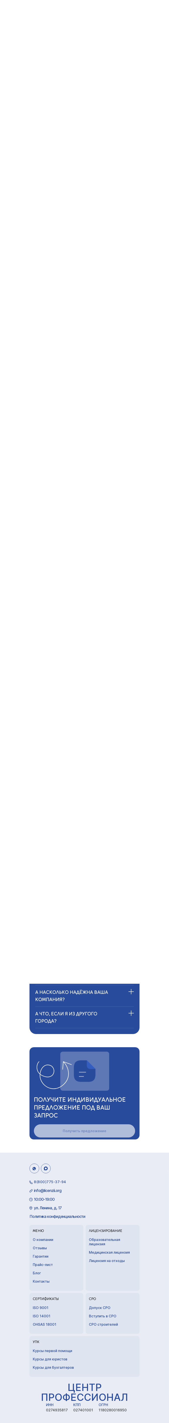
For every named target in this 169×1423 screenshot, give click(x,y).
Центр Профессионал (84, 1392)
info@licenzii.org (47, 1190)
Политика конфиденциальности (57, 1216)
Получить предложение (84, 1131)
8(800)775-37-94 (50, 1182)
